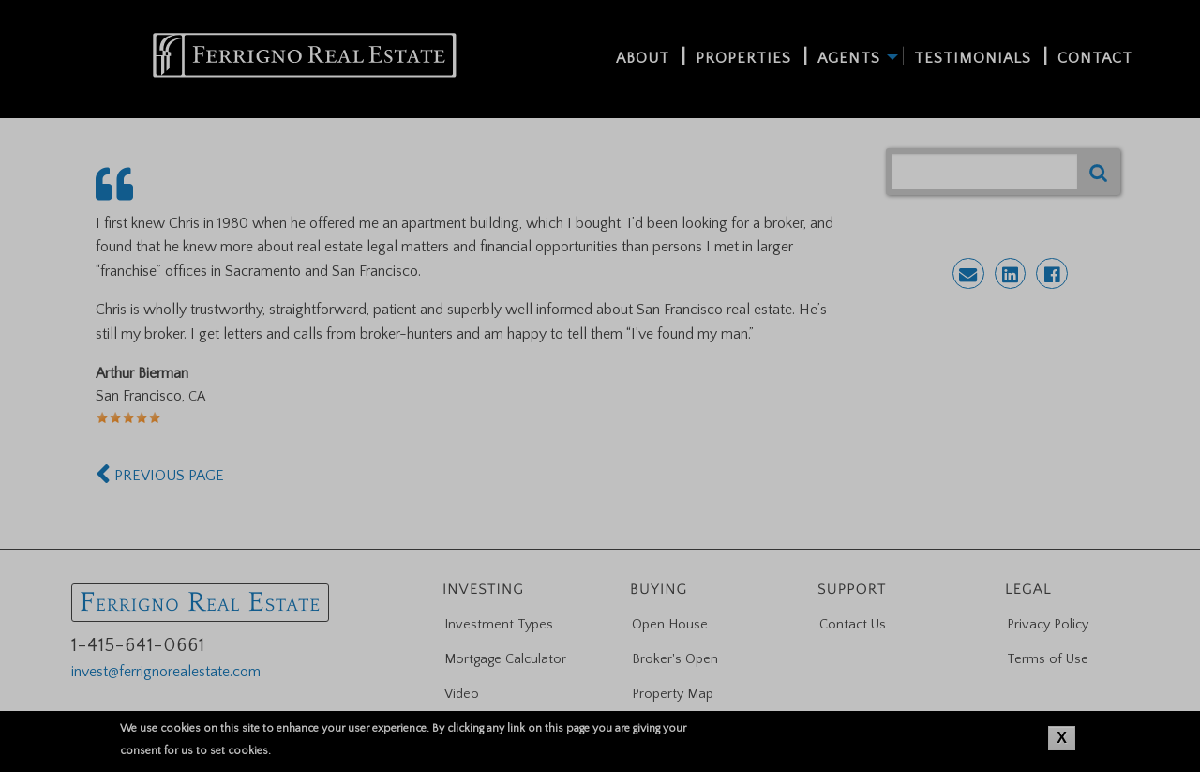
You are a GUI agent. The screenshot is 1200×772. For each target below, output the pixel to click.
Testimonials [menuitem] (972, 58)
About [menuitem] (642, 58)
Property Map (672, 694)
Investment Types (498, 624)
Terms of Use (1047, 659)
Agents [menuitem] (849, 58)
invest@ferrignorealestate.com (166, 671)
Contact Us (852, 624)
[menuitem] (304, 55)
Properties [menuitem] (743, 58)
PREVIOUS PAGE (160, 475)
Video (461, 694)
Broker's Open (675, 659)
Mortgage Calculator (505, 659)
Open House (670, 624)
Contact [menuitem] (1095, 58)
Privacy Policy (1047, 624)
